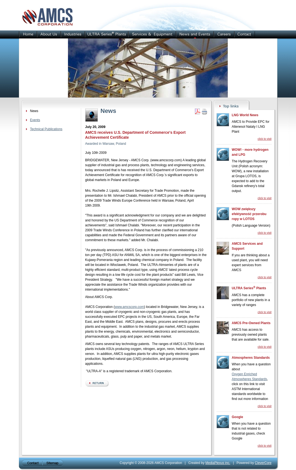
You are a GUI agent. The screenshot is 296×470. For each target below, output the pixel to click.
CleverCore (263, 463)
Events (35, 120)
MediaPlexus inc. (217, 463)
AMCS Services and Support (247, 246)
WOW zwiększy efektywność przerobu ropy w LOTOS (249, 214)
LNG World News (245, 115)
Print (204, 112)
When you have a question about (251, 366)
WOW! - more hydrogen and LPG (250, 152)
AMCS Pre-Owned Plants (251, 323)
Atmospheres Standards (251, 358)
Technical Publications (46, 129)
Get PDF (198, 112)
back (97, 383)
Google (237, 417)
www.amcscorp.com (129, 307)
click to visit (265, 138)
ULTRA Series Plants (249, 288)
